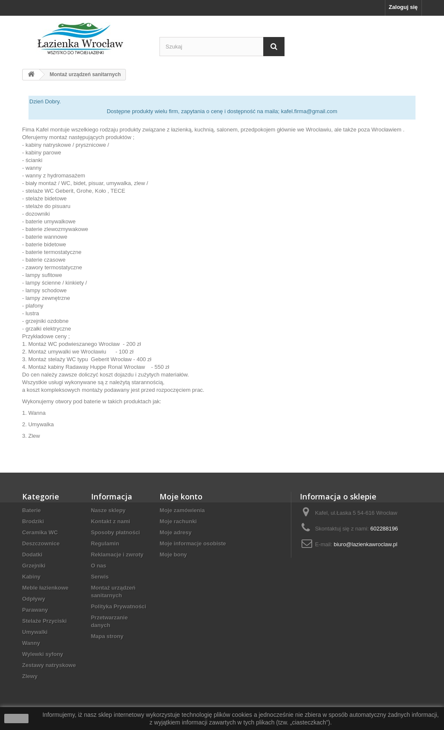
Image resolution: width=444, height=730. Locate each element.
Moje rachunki (177, 521)
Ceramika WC (40, 532)
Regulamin (105, 543)
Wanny (31, 643)
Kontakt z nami (110, 521)
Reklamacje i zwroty (117, 554)
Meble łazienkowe (45, 588)
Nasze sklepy (108, 510)
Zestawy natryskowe (49, 665)
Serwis (100, 576)
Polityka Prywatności (118, 606)
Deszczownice (41, 543)
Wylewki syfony (42, 654)
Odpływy (33, 599)
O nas (98, 565)
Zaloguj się (403, 7)
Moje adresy (175, 532)
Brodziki (33, 521)
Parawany (35, 610)
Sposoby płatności (115, 532)
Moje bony (173, 554)
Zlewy (29, 676)
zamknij (16, 718)
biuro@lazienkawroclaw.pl (366, 544)
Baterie (31, 510)
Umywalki (35, 632)
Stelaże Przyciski (44, 621)
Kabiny (31, 576)
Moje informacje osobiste (192, 543)
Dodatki (32, 554)
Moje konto (180, 496)
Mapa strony (107, 636)
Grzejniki (34, 565)
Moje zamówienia (182, 510)
